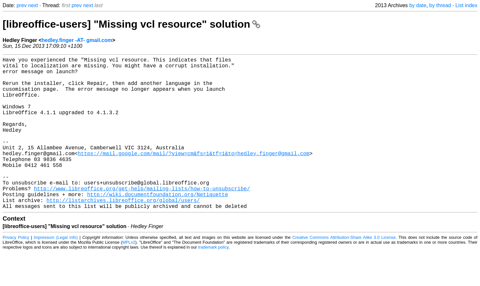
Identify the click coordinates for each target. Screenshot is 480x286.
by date (417, 5)
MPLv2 (128, 276)
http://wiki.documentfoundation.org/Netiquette (157, 225)
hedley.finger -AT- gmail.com (77, 40)
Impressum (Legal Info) (56, 271)
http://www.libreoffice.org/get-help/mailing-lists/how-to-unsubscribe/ (142, 218)
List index (466, 5)
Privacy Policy (16, 271)
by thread (440, 5)
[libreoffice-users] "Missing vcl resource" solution (131, 24)
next (33, 5)
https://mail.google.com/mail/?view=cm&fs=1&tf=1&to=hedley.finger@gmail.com (193, 175)
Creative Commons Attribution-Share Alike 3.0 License (344, 271)
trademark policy (213, 281)
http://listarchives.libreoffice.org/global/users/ (123, 232)
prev (22, 5)
